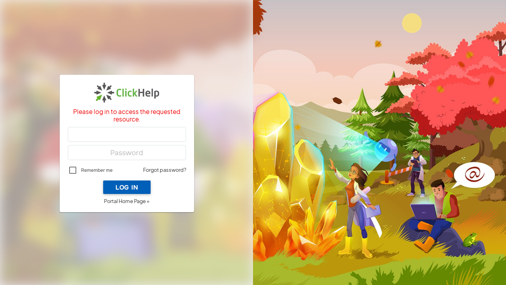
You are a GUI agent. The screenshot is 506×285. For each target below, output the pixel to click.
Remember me (97, 170)
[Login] (127, 134)
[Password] (127, 152)
